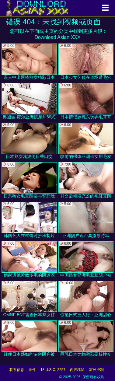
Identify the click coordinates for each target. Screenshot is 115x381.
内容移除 (77, 370)
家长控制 (96, 370)
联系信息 (16, 370)
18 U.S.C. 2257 (52, 370)
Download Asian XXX (57, 37)
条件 (32, 370)
